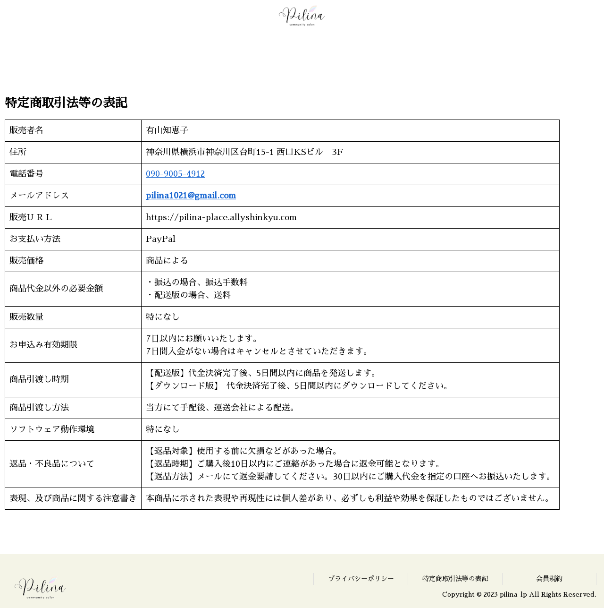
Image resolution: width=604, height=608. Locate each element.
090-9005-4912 (175, 174)
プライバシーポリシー (361, 578)
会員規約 (549, 578)
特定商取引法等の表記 (455, 578)
